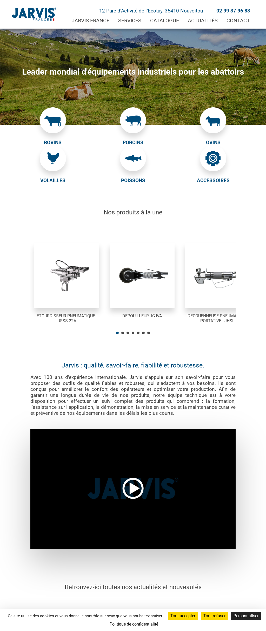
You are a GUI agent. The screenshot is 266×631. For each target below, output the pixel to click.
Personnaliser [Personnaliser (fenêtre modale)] (246, 615)
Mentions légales (122, 605)
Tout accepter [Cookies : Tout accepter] (182, 615)
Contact (238, 20)
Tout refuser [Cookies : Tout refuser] (214, 615)
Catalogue (164, 20)
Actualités (203, 20)
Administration (87, 605)
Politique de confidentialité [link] (134, 624)
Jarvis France (90, 20)
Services (129, 20)
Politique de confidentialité (168, 605)
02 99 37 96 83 (233, 11)
